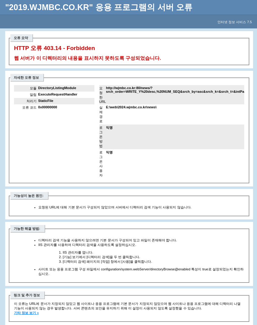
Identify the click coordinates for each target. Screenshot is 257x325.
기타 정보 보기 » (26, 313)
